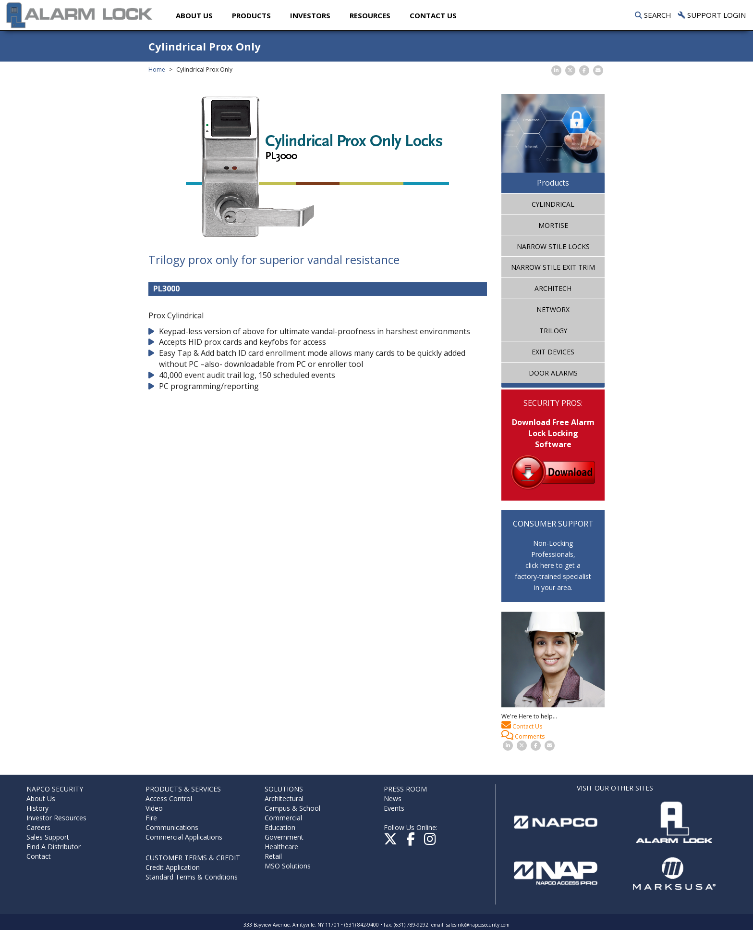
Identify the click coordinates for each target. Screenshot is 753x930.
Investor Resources (56, 817)
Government (284, 837)
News (392, 798)
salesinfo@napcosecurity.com (478, 924)
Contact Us (521, 725)
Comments (523, 735)
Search (653, 15)
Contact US (435, 15)
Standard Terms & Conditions (192, 876)
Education (280, 827)
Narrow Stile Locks (553, 246)
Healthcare (281, 846)
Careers (38, 827)
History (37, 808)
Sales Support (47, 837)
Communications (172, 827)
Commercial (283, 817)
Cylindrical (553, 204)
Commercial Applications (184, 837)
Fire (151, 817)
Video (154, 808)
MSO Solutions (288, 865)
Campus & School (292, 808)
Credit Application (173, 867)
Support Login (712, 15)
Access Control (169, 798)
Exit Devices (553, 351)
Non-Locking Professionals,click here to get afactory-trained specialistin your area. (553, 565)
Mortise (553, 225)
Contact (38, 856)
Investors (312, 15)
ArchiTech (552, 288)
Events (394, 808)
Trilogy (553, 330)
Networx (553, 309)
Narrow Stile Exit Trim (553, 267)
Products (253, 15)
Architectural (284, 798)
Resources (372, 15)
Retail (273, 856)
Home (156, 69)
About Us (196, 15)
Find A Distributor (53, 846)
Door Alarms (553, 372)
